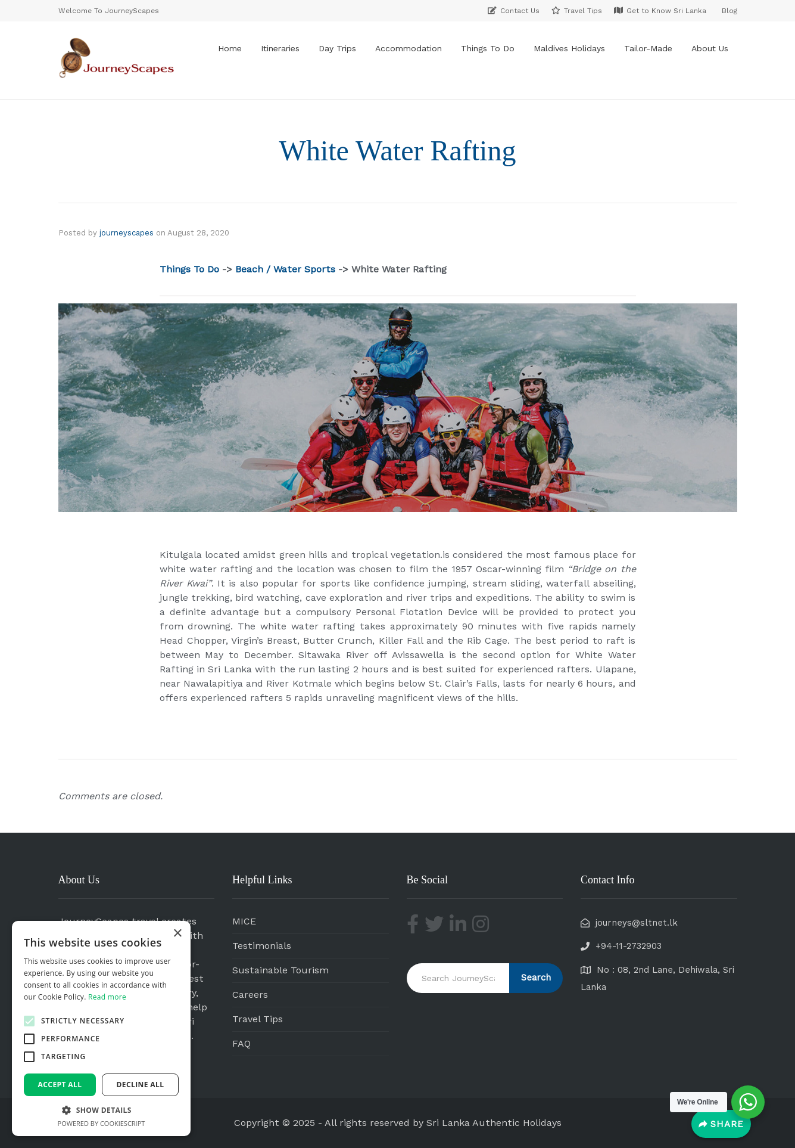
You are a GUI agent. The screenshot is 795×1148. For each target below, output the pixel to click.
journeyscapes (126, 232)
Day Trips (337, 48)
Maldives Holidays (569, 48)
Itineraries (280, 48)
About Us (709, 48)
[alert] (101, 1028)
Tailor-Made (648, 48)
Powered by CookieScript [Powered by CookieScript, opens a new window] (101, 1123)
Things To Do (488, 48)
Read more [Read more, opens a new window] (107, 997)
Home (230, 48)
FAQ (241, 1043)
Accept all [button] (60, 1084)
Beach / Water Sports (285, 269)
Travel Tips (257, 1019)
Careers (250, 994)
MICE (244, 921)
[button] (29, 1021)
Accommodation (408, 48)
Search (536, 977)
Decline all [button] (140, 1084)
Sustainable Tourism (280, 970)
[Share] (721, 1124)
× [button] (177, 933)
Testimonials (261, 945)
